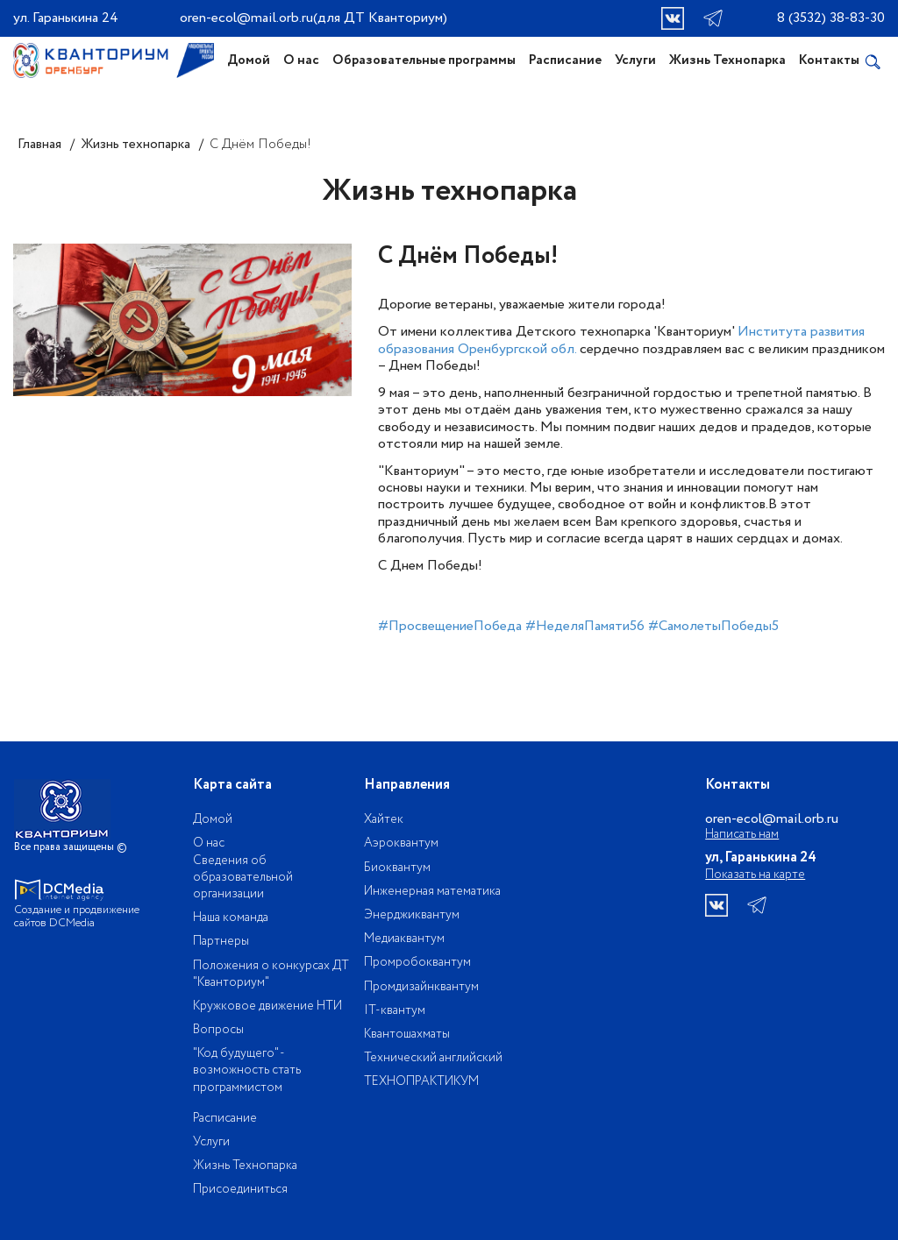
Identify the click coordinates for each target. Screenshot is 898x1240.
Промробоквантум (417, 962)
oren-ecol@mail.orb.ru (246, 18)
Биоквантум (397, 867)
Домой (248, 60)
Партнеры (221, 941)
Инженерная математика (432, 891)
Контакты (829, 60)
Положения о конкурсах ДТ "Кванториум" (271, 974)
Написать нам (742, 834)
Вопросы (218, 1029)
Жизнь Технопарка (727, 60)
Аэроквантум (401, 843)
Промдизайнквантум (421, 987)
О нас (301, 60)
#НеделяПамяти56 (585, 626)
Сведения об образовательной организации (243, 877)
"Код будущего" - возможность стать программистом (247, 1070)
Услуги (635, 60)
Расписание (565, 60)
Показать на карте (755, 874)
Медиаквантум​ (404, 938)
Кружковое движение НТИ (267, 1006)
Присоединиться (240, 1189)
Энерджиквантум (412, 915)
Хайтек (383, 819)
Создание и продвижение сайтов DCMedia (80, 917)
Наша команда (230, 917)
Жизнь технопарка (135, 144)
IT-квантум (394, 1010)
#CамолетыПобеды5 (713, 626)
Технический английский (433, 1057)
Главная (39, 144)
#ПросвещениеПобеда (450, 626)
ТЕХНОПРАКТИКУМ (421, 1081)
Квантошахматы (407, 1034)
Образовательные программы (424, 60)
